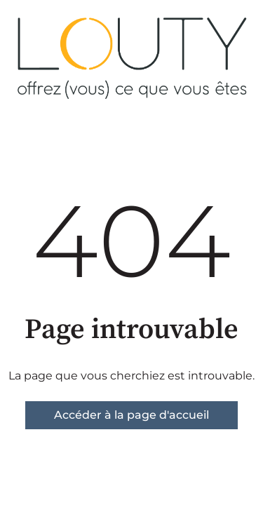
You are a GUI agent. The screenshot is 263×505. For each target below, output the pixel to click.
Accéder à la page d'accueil (131, 415)
